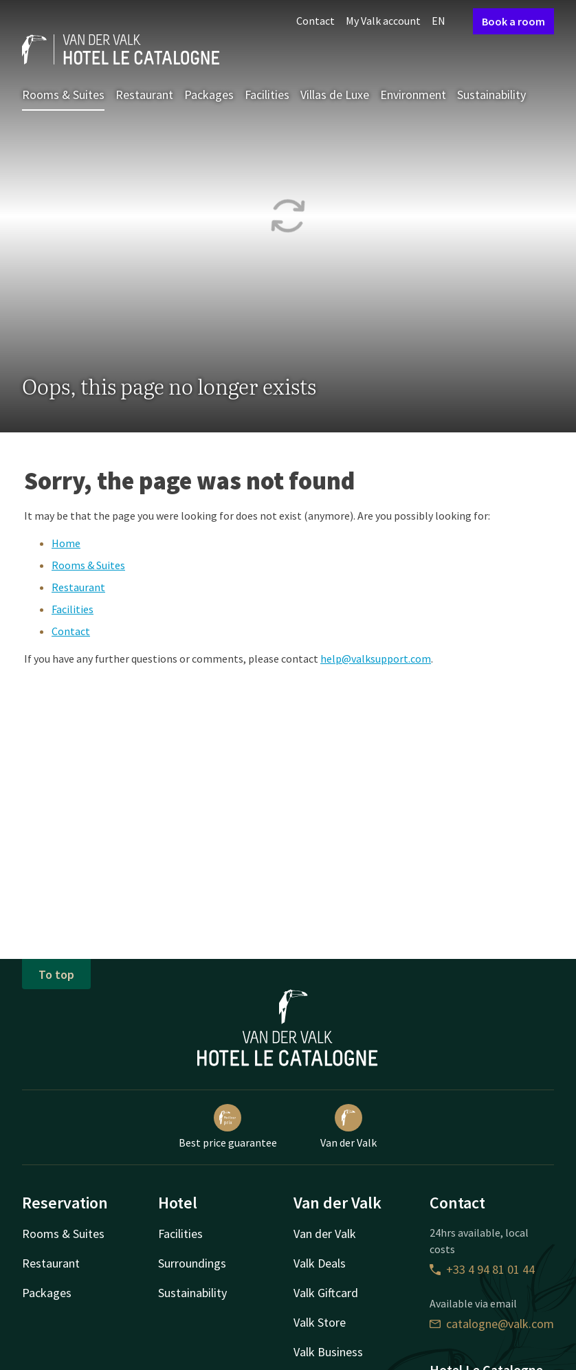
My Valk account (383, 20)
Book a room (513, 21)
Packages (209, 94)
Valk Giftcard (325, 1293)
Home (66, 543)
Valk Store (319, 1322)
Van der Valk (348, 1126)
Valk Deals (319, 1263)
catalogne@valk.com (492, 1324)
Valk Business (328, 1352)
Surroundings (192, 1263)
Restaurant (144, 94)
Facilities (267, 94)
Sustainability (491, 94)
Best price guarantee (228, 1126)
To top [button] (56, 974)
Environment (413, 94)
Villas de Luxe (334, 94)
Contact (315, 20)
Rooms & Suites (63, 94)
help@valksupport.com (375, 658)
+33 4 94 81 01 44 (482, 1269)
